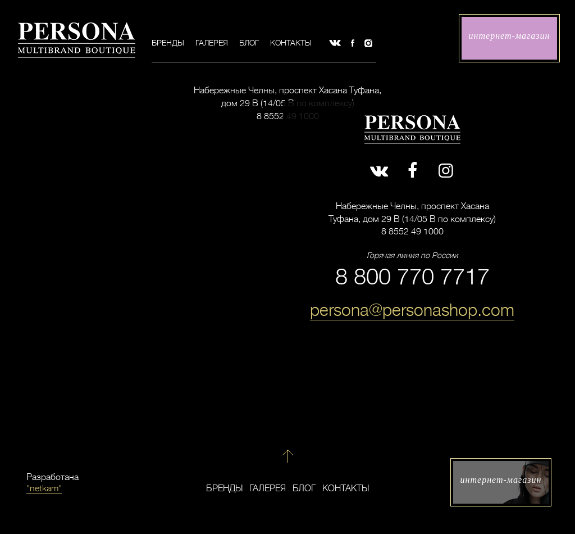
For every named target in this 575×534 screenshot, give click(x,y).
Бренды (168, 42)
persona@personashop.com (412, 310)
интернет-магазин (509, 35)
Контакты (291, 42)
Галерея (211, 42)
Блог (249, 42)
